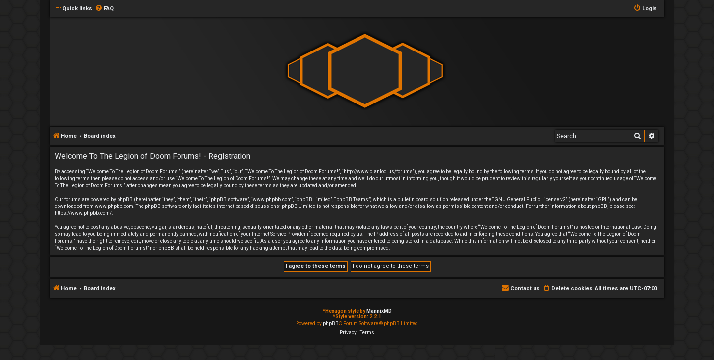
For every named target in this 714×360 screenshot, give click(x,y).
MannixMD (379, 311)
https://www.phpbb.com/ (83, 213)
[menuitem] (104, 9)
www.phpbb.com (114, 206)
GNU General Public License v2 (530, 199)
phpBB (331, 323)
